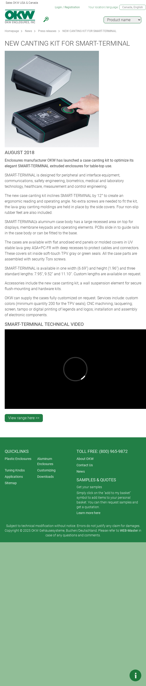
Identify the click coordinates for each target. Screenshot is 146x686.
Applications (14, 477)
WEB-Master (129, 530)
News (28, 31)
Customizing (46, 470)
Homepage (12, 31)
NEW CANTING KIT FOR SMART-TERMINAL (89, 31)
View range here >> (23, 418)
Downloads (45, 477)
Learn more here (88, 513)
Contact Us (85, 465)
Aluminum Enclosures (45, 461)
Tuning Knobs (15, 470)
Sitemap (11, 483)
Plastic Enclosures (18, 459)
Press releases (47, 31)
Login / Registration (67, 7)
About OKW (85, 459)
